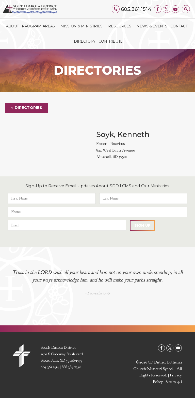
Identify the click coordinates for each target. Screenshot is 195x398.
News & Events (152, 26)
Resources (121, 26)
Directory (84, 41)
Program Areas (39, 26)
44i (179, 382)
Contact (179, 26)
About (12, 26)
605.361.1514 (136, 9)
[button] (186, 9)
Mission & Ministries (82, 26)
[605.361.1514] (116, 9)
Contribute (111, 41)
